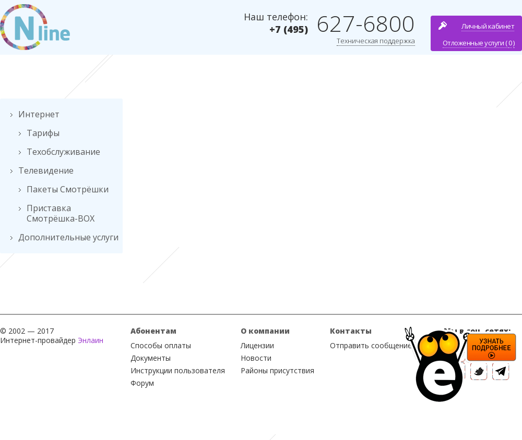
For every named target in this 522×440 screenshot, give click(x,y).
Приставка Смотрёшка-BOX (60, 213)
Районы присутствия (277, 370)
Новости (256, 358)
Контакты (351, 331)
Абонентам (153, 331)
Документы (150, 358)
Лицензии (257, 345)
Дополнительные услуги (68, 237)
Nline (35, 27)
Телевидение (46, 170)
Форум (142, 383)
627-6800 (365, 23)
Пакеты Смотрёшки (68, 189)
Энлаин (90, 340)
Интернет (39, 114)
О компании (265, 331)
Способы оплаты (160, 345)
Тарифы (43, 133)
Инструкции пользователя (177, 370)
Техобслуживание (63, 151)
